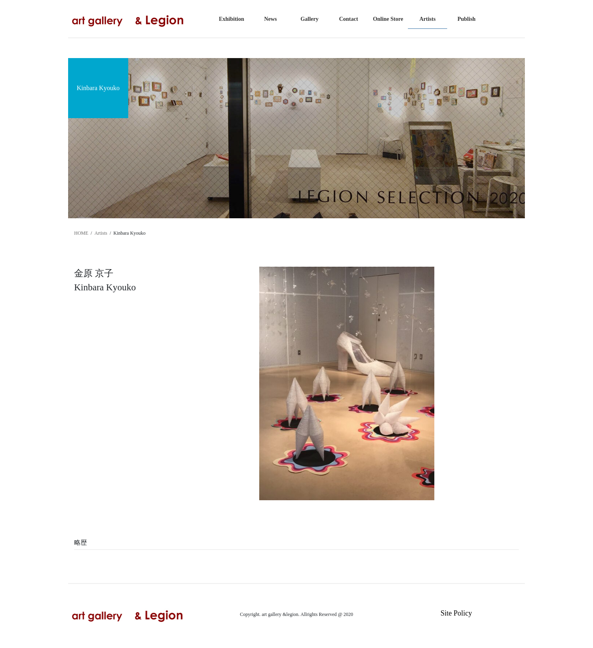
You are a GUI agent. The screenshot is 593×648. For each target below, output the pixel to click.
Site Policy (456, 613)
